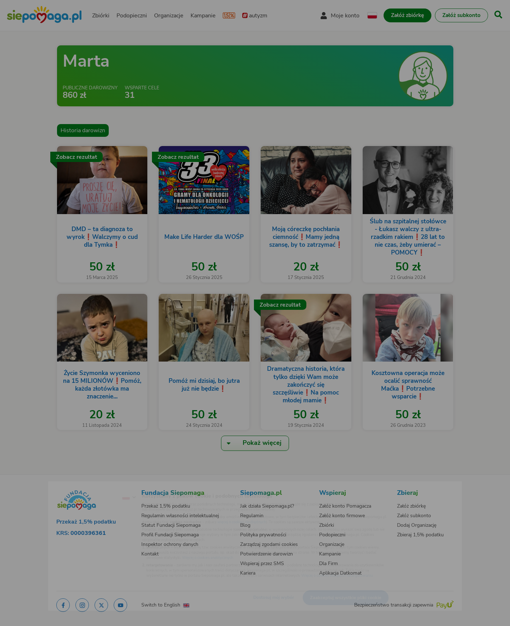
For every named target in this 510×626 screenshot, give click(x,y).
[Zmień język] (99, 486)
